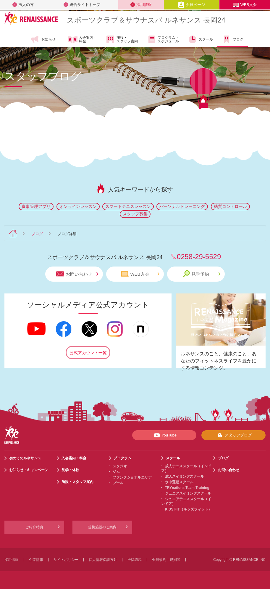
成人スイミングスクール (184, 476)
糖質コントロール (230, 206)
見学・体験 (70, 470)
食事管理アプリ (36, 206)
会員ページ (191, 4)
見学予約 (201, 273)
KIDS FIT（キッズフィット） (188, 509)
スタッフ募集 (135, 213)
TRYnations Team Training (187, 488)
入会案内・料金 (82, 40)
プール (118, 483)
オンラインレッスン (78, 206)
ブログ (232, 39)
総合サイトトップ (82, 4)
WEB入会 (245, 4)
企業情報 (36, 560)
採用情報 (141, 4)
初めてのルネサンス (25, 458)
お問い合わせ (77, 274)
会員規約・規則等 (166, 560)
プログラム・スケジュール (163, 39)
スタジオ (120, 466)
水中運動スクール (179, 482)
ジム (116, 472)
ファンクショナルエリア (132, 477)
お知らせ (43, 39)
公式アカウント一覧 (88, 352)
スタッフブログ (233, 435)
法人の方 (23, 4)
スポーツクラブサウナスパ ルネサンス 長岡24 (146, 20)
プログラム (122, 458)
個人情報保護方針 (103, 560)
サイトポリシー (66, 560)
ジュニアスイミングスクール (188, 493)
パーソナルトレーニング (182, 206)
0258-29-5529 (199, 257)
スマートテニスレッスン (128, 206)
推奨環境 (134, 560)
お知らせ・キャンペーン (28, 470)
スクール (200, 39)
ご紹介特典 (34, 527)
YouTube (164, 435)
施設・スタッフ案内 (122, 39)
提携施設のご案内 (102, 527)
